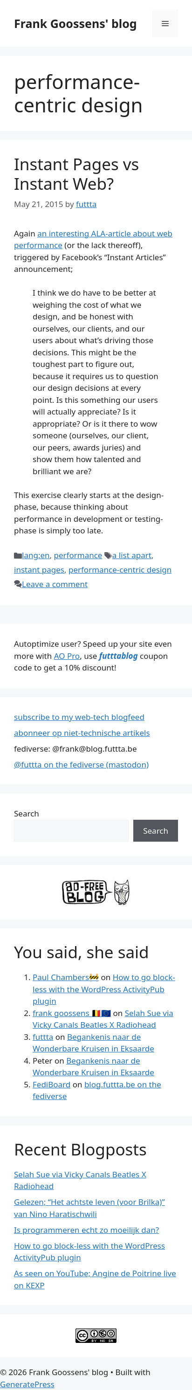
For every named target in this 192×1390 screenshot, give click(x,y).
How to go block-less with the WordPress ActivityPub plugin (104, 989)
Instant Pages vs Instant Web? (76, 173)
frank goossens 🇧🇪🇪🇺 (72, 1013)
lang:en (36, 555)
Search (26, 813)
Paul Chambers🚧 (66, 977)
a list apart (131, 555)
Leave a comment (55, 584)
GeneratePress (27, 1384)
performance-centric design (120, 569)
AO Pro (67, 655)
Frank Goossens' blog (75, 23)
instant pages (39, 569)
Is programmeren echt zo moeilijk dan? (86, 1229)
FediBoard (51, 1084)
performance (78, 555)
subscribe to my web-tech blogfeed (79, 717)
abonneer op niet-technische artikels (82, 732)
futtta (43, 1036)
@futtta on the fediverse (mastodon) (81, 764)
